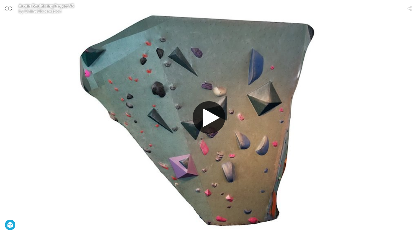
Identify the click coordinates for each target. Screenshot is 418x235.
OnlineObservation (42, 11)
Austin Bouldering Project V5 (46, 6)
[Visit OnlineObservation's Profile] (8, 8)
